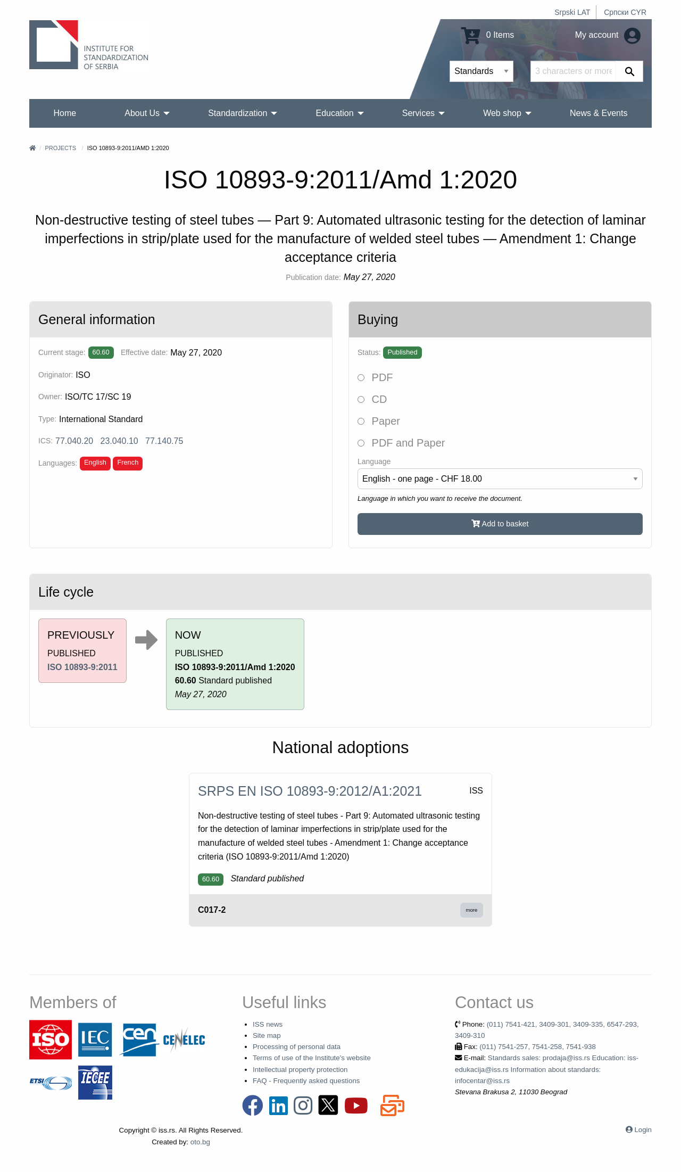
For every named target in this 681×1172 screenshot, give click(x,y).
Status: (369, 352)
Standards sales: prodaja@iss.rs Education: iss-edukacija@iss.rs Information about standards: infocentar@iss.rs (546, 1069)
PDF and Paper (401, 443)
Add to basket (499, 523)
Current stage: (62, 352)
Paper (379, 421)
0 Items (487, 34)
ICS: (45, 440)
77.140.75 (164, 440)
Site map (267, 1035)
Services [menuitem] (418, 113)
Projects (60, 148)
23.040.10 (119, 440)
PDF (375, 377)
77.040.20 (74, 440)
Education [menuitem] (334, 113)
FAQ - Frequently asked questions (306, 1081)
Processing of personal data (296, 1047)
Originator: (55, 374)
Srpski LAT (572, 12)
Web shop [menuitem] (502, 113)
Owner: (50, 396)
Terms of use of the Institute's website (312, 1058)
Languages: (57, 463)
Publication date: (313, 277)
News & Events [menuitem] (598, 113)
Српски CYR (625, 12)
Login (643, 1130)
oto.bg (200, 1142)
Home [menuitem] (65, 113)
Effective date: (144, 352)
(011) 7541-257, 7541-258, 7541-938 (537, 1047)
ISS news (268, 1024)
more (472, 910)
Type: (47, 419)
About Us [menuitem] (142, 113)
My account (608, 34)
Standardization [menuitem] (237, 113)
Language (374, 461)
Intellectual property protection (300, 1070)
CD (372, 399)
